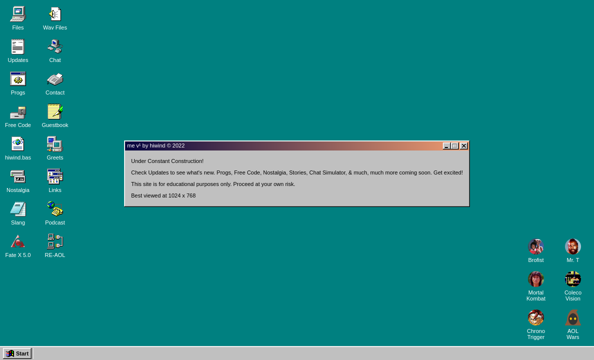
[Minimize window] (447, 146)
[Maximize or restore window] (455, 146)
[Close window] (464, 146)
